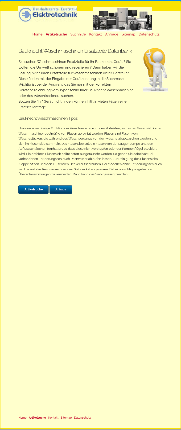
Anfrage (111, 34)
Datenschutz (149, 34)
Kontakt (95, 34)
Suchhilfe (78, 34)
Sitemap (128, 34)
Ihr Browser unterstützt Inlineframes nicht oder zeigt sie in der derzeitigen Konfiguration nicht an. (90, 305)
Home (38, 34)
